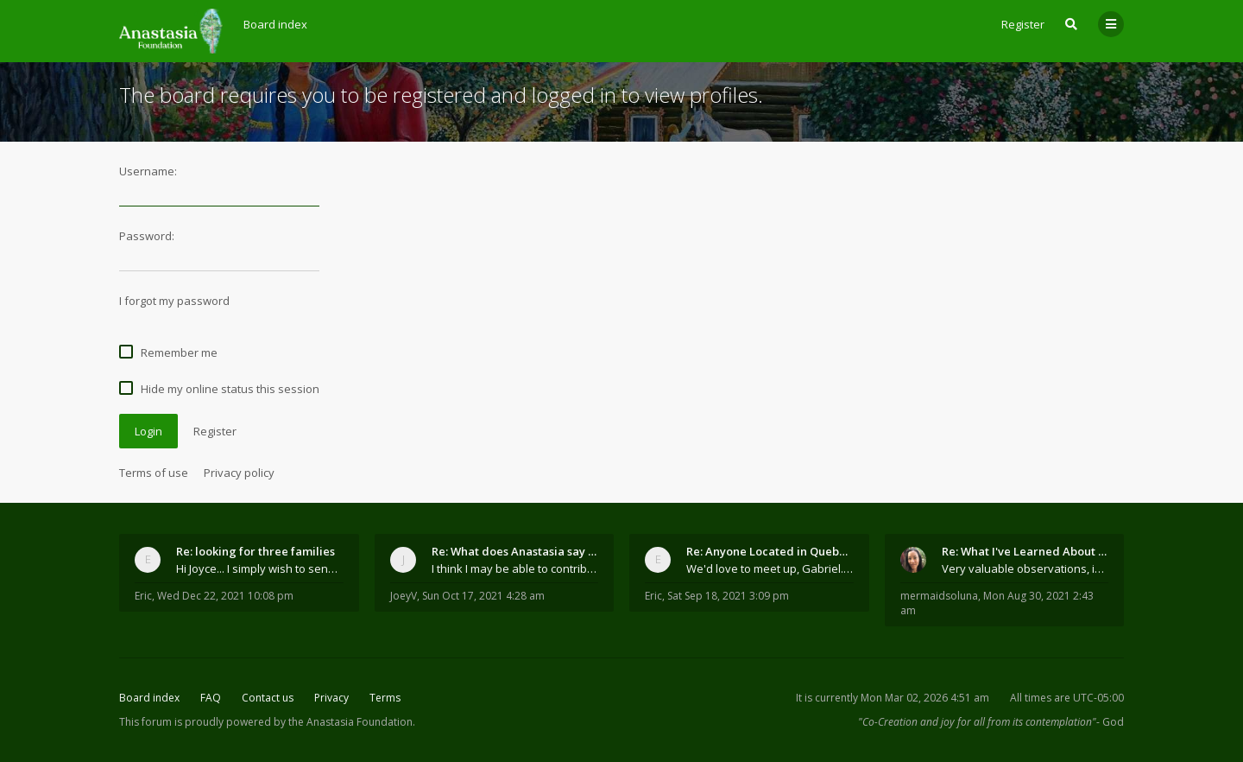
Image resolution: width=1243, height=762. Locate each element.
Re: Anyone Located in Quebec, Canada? (770, 551)
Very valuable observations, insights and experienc (1025, 568)
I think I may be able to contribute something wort (515, 568)
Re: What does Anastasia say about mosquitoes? (515, 551)
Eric (143, 595)
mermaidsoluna (939, 595)
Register (1022, 24)
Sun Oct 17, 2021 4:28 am (483, 595)
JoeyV (403, 595)
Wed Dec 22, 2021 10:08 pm (225, 595)
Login (148, 431)
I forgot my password (174, 300)
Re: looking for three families (255, 551)
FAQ (210, 697)
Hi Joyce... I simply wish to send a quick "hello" (260, 568)
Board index (149, 697)
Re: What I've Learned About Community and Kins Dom (1025, 551)
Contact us (267, 697)
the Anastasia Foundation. (351, 721)
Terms (385, 697)
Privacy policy (239, 472)
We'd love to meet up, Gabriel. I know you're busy (770, 568)
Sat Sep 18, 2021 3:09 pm (728, 595)
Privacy (331, 697)
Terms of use (153, 472)
